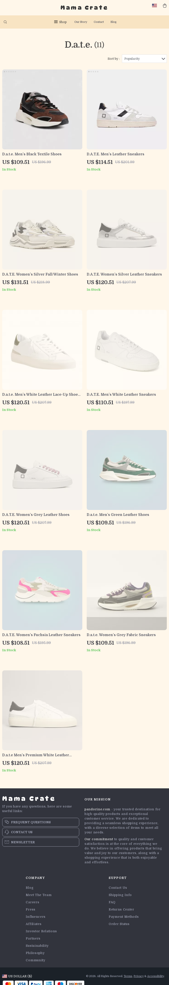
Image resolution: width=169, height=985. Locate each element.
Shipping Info (120, 895)
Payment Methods (124, 916)
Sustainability (37, 945)
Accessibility (155, 976)
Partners (33, 938)
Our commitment (98, 839)
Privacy (139, 976)
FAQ (112, 902)
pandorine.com (97, 809)
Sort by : (114, 58)
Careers (32, 902)
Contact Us (118, 887)
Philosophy (35, 953)
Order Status (119, 924)
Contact (99, 22)
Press (30, 909)
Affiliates (33, 924)
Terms (128, 976)
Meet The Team (38, 895)
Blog (113, 22)
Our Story (80, 22)
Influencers (36, 916)
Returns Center (121, 909)
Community (35, 960)
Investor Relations (41, 931)
